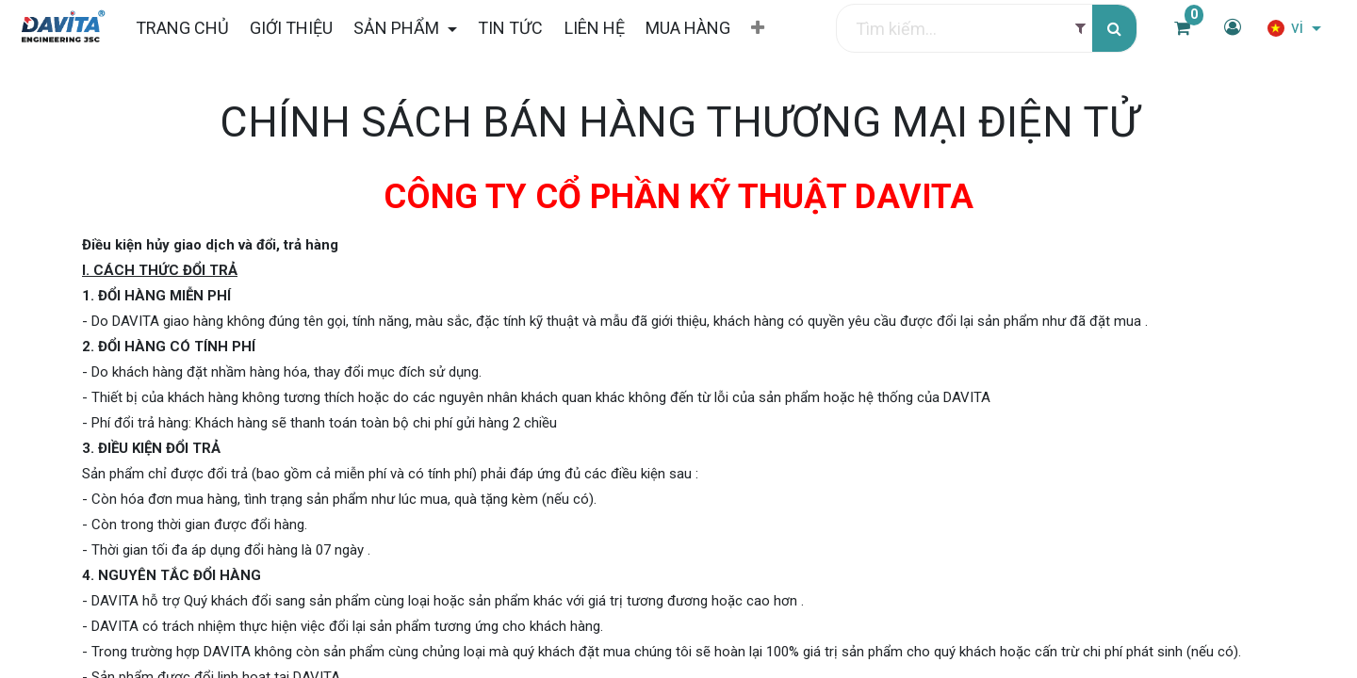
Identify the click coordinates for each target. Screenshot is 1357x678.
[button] (758, 28)
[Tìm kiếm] (1114, 29)
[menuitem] (181, 28)
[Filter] (1080, 29)
